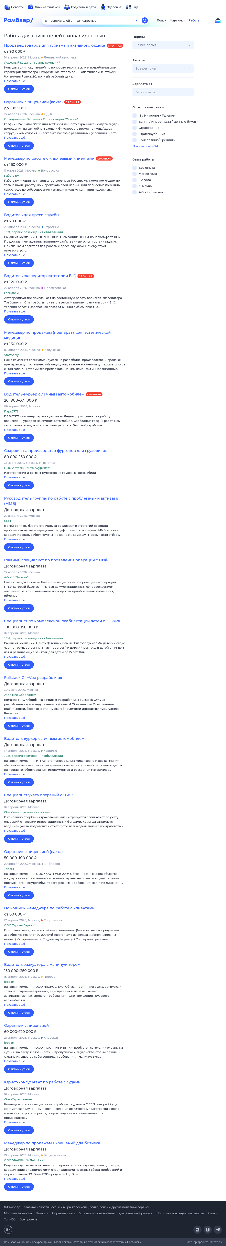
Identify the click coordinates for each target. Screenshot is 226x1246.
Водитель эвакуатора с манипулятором (42, 964)
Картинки (177, 20)
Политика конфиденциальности (180, 1213)
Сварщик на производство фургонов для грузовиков (55, 450)
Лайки (212, 1213)
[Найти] (145, 20)
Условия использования (97, 1213)
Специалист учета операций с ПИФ (38, 795)
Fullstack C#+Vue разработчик (33, 677)
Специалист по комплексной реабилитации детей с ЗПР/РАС (63, 621)
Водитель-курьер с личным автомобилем (44, 394)
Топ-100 (9, 1219)
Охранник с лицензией (26, 1025)
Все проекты (29, 1219)
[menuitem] (14, 7)
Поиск (161, 20)
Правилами (134, 1242)
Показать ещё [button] (14, 81)
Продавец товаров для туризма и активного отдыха (54, 45)
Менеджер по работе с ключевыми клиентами (49, 158)
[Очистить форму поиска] (136, 20)
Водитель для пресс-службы (31, 215)
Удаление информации (135, 1213)
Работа (194, 20)
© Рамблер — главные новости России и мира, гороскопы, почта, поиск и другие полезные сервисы (77, 1207)
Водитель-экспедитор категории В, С (40, 276)
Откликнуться (19, 89)
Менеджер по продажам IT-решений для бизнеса (52, 1143)
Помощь (42, 1213)
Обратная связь (63, 1213)
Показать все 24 (145, 146)
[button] (65, 74)
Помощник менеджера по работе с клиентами (49, 908)
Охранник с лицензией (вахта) (33, 102)
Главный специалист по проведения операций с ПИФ (56, 560)
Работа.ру (215, 1242)
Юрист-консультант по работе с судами (42, 1082)
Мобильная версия (18, 1213)
